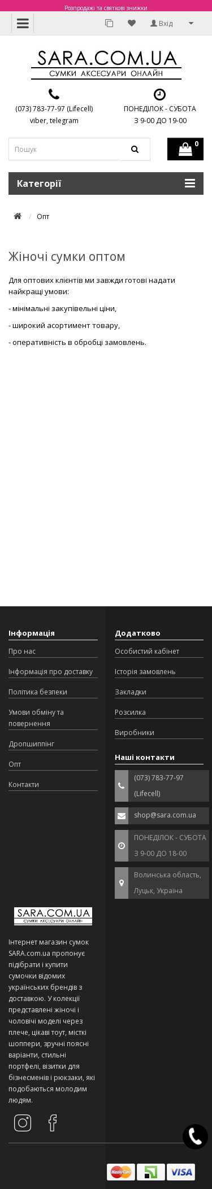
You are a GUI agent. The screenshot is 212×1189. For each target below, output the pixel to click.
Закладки (130, 692)
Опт (14, 764)
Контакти (23, 784)
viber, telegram (54, 120)
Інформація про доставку (50, 671)
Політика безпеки (37, 692)
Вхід (161, 23)
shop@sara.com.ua (165, 815)
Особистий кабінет (147, 651)
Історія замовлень (145, 671)
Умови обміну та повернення (36, 717)
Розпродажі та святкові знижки (106, 8)
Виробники (134, 732)
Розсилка (130, 712)
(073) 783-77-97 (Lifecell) (54, 108)
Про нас (22, 651)
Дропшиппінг (31, 744)
